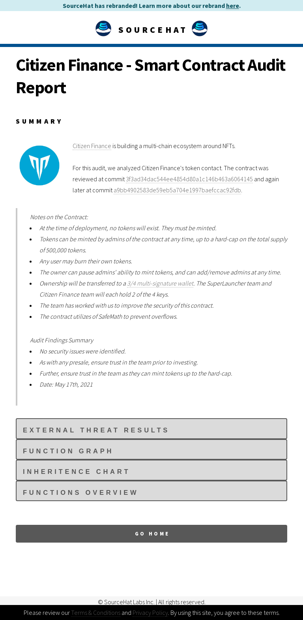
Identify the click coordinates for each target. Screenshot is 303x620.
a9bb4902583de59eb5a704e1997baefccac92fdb (177, 190)
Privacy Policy (150, 612)
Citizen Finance (92, 146)
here (232, 5)
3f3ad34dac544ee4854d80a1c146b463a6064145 (189, 179)
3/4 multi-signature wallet (160, 283)
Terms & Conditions (95, 612)
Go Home (152, 533)
